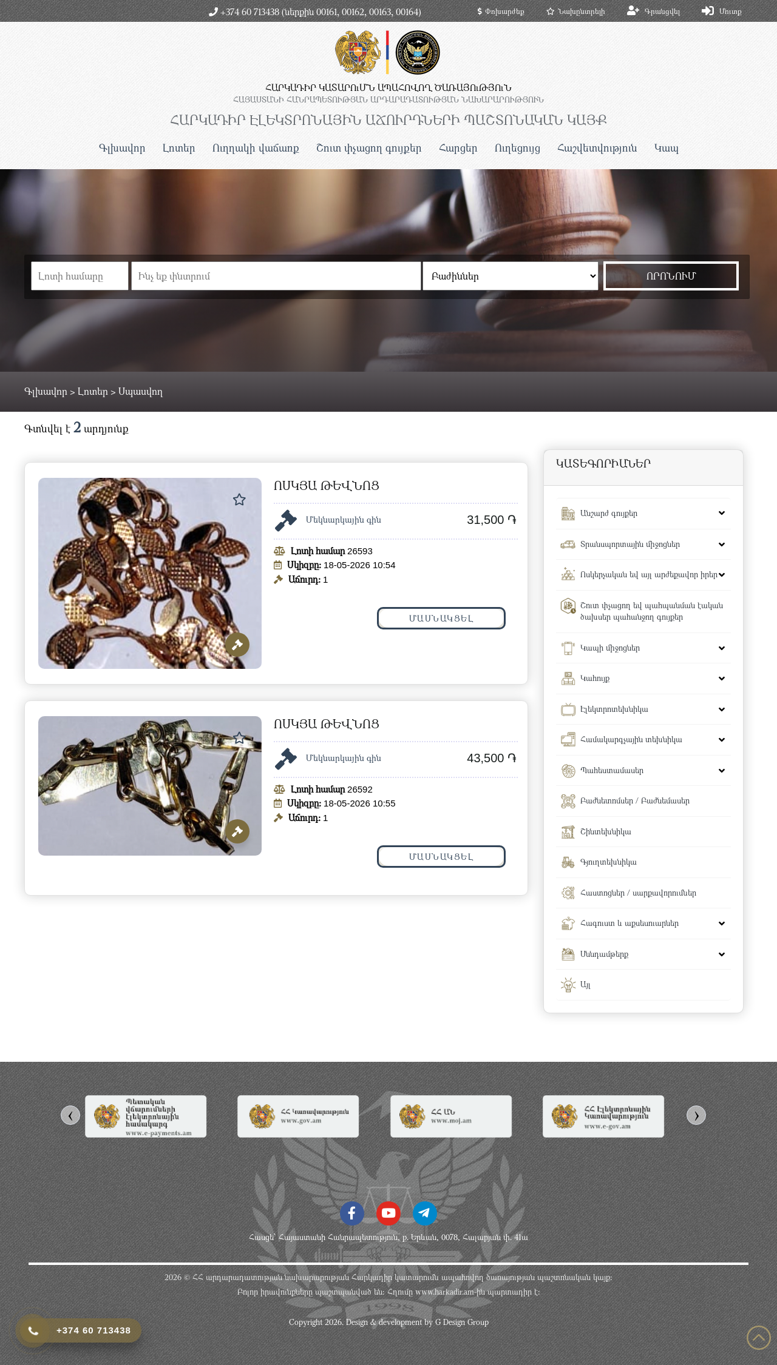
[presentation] (70, 1115)
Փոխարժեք (501, 11)
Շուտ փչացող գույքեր (369, 148)
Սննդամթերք (604, 953)
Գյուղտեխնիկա (608, 861)
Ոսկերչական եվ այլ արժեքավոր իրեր (649, 574)
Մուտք (730, 11)
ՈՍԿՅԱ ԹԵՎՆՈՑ (326, 485)
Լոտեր (179, 148)
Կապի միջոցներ (610, 647)
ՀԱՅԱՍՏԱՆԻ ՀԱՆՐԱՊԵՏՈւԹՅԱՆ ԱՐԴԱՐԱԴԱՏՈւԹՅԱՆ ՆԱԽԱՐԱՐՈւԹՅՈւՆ (388, 99)
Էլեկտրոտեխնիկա (614, 708)
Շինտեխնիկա (605, 831)
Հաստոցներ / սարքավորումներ (638, 892)
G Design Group (462, 1321)
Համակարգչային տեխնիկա (631, 739)
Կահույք (594, 677)
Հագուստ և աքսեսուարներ (629, 922)
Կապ (666, 148)
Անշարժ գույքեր (608, 513)
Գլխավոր (122, 148)
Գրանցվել (662, 11)
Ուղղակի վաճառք (255, 148)
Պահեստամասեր (611, 770)
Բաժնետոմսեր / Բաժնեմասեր (635, 800)
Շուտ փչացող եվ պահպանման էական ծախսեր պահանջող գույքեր (651, 611)
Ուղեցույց (517, 148)
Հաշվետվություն (597, 148)
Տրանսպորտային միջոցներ (630, 543)
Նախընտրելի (575, 11)
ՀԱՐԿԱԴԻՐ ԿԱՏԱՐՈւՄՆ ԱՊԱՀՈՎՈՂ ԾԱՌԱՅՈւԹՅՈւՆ (388, 87)
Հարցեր (458, 148)
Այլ (585, 984)
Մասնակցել (441, 618)
